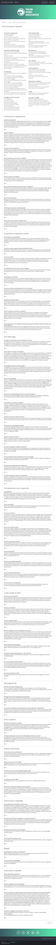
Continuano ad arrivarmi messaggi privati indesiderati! (37, 54)
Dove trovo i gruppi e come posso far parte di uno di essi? (39, 39)
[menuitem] (17, 2)
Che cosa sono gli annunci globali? (11, 104)
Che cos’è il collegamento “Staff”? (36, 47)
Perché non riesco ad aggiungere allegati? (13, 85)
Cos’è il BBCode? (7, 98)
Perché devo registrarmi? (9, 34)
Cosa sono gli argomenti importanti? (12, 107)
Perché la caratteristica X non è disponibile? (38, 100)
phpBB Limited (39, 875)
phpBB (8, 942)
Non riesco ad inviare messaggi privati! (36, 51)
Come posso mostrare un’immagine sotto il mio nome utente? (14, 61)
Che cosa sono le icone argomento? (12, 110)
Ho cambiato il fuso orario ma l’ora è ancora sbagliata (15, 57)
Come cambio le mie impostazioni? (12, 51)
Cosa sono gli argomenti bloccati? (11, 108)
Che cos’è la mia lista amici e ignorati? (36, 62)
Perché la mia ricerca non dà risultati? (36, 71)
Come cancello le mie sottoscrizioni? (36, 88)
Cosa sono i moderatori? (33, 35)
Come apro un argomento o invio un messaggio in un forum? (15, 74)
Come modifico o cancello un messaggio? (13, 76)
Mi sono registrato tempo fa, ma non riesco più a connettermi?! (14, 42)
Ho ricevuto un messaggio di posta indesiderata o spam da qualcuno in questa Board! (39, 56)
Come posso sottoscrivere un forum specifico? (38, 86)
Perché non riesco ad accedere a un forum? (13, 84)
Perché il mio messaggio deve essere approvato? (15, 92)
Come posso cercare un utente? (35, 75)
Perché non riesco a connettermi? (11, 40)
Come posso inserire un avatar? (11, 62)
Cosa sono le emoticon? (9, 101)
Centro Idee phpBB (17, 886)
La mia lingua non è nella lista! (10, 58)
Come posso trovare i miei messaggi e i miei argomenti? (38, 77)
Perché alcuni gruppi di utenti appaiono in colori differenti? (38, 43)
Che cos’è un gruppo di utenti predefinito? (37, 45)
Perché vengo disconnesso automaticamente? (14, 45)
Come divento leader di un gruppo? (36, 41)
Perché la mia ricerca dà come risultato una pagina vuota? (39, 73)
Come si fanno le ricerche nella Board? (37, 69)
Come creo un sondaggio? (9, 78)
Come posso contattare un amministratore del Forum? (38, 105)
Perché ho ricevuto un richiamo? (11, 87)
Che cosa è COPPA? (8, 35)
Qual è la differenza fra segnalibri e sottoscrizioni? (39, 82)
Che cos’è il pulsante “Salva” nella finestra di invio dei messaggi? (15, 90)
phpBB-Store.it (13, 943)
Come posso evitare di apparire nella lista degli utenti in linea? (15, 54)
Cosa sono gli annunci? (9, 105)
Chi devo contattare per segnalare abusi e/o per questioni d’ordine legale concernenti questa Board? (39, 102)
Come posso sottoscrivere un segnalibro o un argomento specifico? (38, 85)
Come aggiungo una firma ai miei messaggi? (14, 77)
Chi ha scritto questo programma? (36, 99)
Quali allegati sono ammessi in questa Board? (38, 93)
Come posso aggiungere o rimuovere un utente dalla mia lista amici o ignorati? (40, 64)
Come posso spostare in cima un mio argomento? (15, 94)
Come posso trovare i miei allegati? (36, 94)
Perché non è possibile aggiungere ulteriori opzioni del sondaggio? (15, 81)
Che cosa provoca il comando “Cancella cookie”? (14, 47)
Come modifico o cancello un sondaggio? (13, 82)
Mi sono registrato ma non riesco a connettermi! (14, 38)
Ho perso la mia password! (10, 44)
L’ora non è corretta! (8, 55)
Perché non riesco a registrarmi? (11, 37)
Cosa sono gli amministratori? (35, 34)
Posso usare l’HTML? (8, 100)
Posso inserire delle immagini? (10, 103)
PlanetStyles (18, 942)
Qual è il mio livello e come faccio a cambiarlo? (14, 64)
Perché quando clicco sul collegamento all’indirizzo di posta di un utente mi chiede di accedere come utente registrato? (15, 67)
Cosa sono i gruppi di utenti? (34, 37)
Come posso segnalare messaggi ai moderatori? (14, 88)
